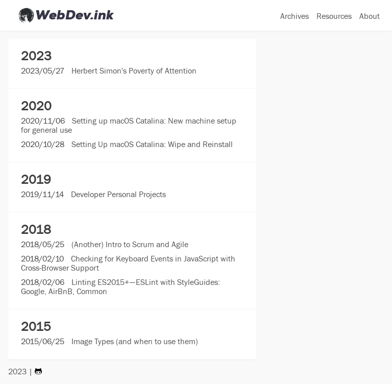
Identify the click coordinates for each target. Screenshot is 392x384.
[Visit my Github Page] (38, 371)
